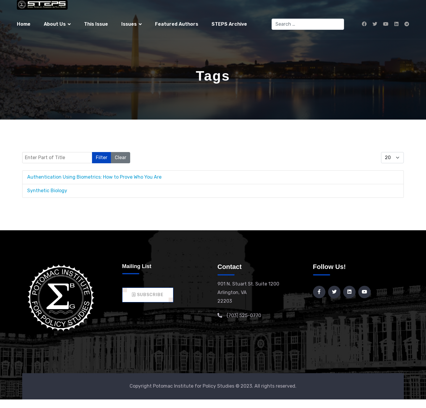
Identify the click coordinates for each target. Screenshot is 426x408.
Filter (101, 157)
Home (23, 24)
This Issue (96, 24)
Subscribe (148, 294)
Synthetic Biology (47, 190)
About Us (55, 24)
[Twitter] (374, 24)
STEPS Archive (229, 24)
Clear (120, 157)
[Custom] (406, 24)
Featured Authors (176, 24)
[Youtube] (385, 24)
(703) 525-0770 (244, 315)
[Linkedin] (396, 24)
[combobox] (308, 24)
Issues (129, 24)
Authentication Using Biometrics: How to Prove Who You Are (94, 177)
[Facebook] (364, 24)
